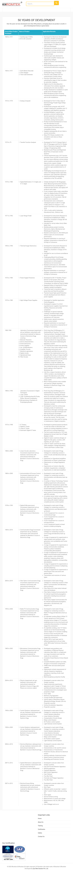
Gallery (40, 833)
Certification (41, 829)
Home (40, 818)
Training (40, 825)
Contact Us (41, 836)
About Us (40, 822)
